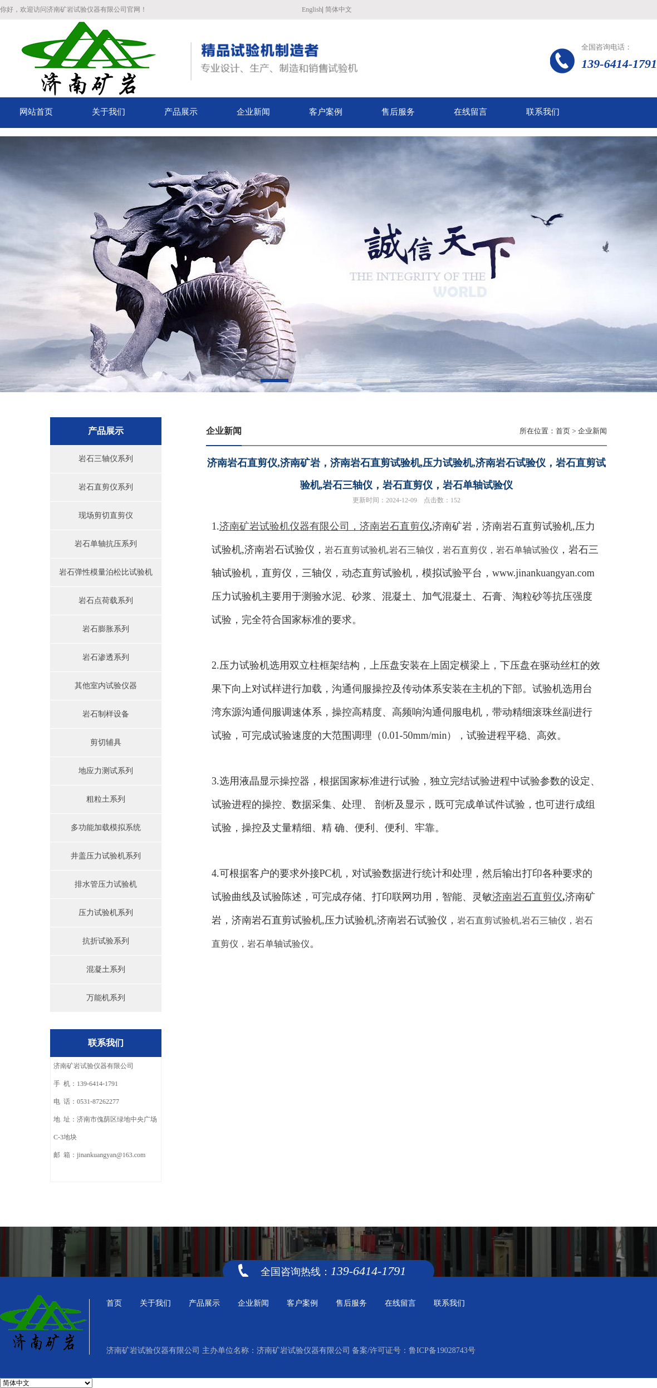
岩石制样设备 (105, 714)
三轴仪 (317, 573)
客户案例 (302, 1303)
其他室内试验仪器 (106, 685)
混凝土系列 (105, 969)
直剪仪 (277, 573)
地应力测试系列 (106, 771)
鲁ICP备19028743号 (442, 1350)
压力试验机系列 (106, 912)
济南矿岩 (452, 526)
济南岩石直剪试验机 (527, 526)
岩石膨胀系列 (105, 629)
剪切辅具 (105, 742)
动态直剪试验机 (377, 573)
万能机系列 (105, 998)
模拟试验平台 (452, 573)
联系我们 (449, 1303)
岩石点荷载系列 (106, 600)
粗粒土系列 (105, 799)
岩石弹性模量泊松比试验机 (106, 572)
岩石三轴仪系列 (106, 459)
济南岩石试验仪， (401, 550)
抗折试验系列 (105, 941)
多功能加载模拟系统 (106, 827)
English (312, 9)
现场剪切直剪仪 (106, 515)
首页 (563, 431)
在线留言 (400, 1303)
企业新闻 (592, 431)
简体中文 (338, 9)
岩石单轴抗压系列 (106, 544)
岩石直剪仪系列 (106, 487)
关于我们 (155, 1303)
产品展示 (204, 1303)
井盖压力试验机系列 (106, 856)
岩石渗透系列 (105, 657)
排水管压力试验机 (106, 884)
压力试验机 (350, 921)
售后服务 (351, 1303)
